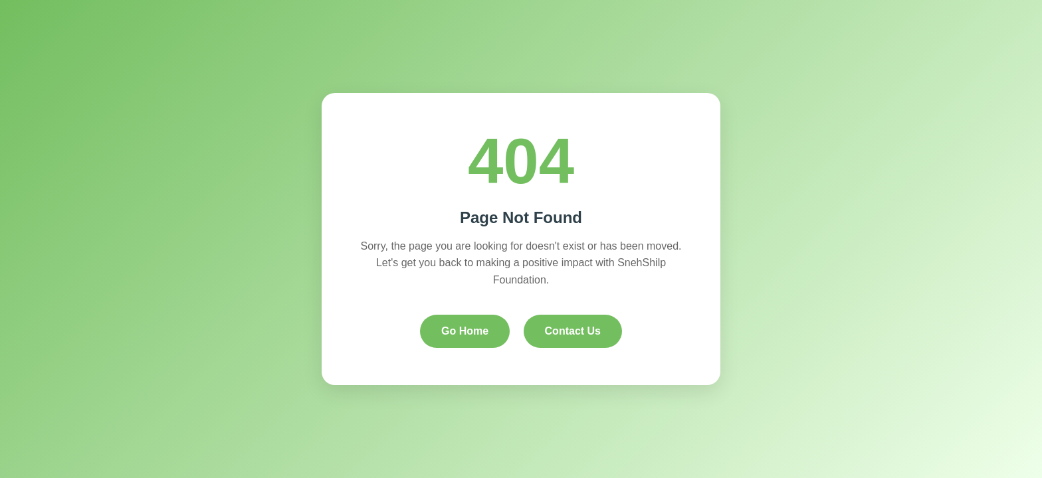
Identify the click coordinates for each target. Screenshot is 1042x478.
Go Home (464, 331)
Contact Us (573, 331)
